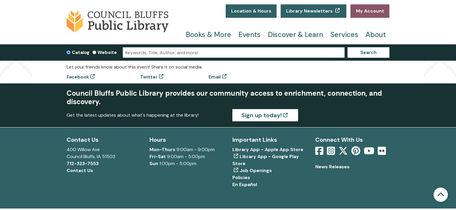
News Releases (332, 167)
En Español (244, 184)
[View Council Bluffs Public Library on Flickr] (382, 153)
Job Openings (256, 170)
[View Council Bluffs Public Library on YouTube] (369, 153)
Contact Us (80, 170)
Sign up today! (261, 115)
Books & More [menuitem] (208, 34)
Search (368, 52)
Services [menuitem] (344, 34)
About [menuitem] (376, 34)
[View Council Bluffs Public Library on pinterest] (356, 153)
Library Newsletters (310, 11)
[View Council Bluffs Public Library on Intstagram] (331, 153)
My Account (370, 11)
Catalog (81, 52)
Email (215, 77)
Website (107, 52)
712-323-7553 (83, 163)
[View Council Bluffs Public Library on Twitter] (344, 153)
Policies (241, 177)
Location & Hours (251, 11)
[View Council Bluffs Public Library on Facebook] (320, 153)
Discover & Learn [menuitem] (295, 34)
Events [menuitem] (249, 34)
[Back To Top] (441, 195)
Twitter (149, 77)
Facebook (78, 77)
